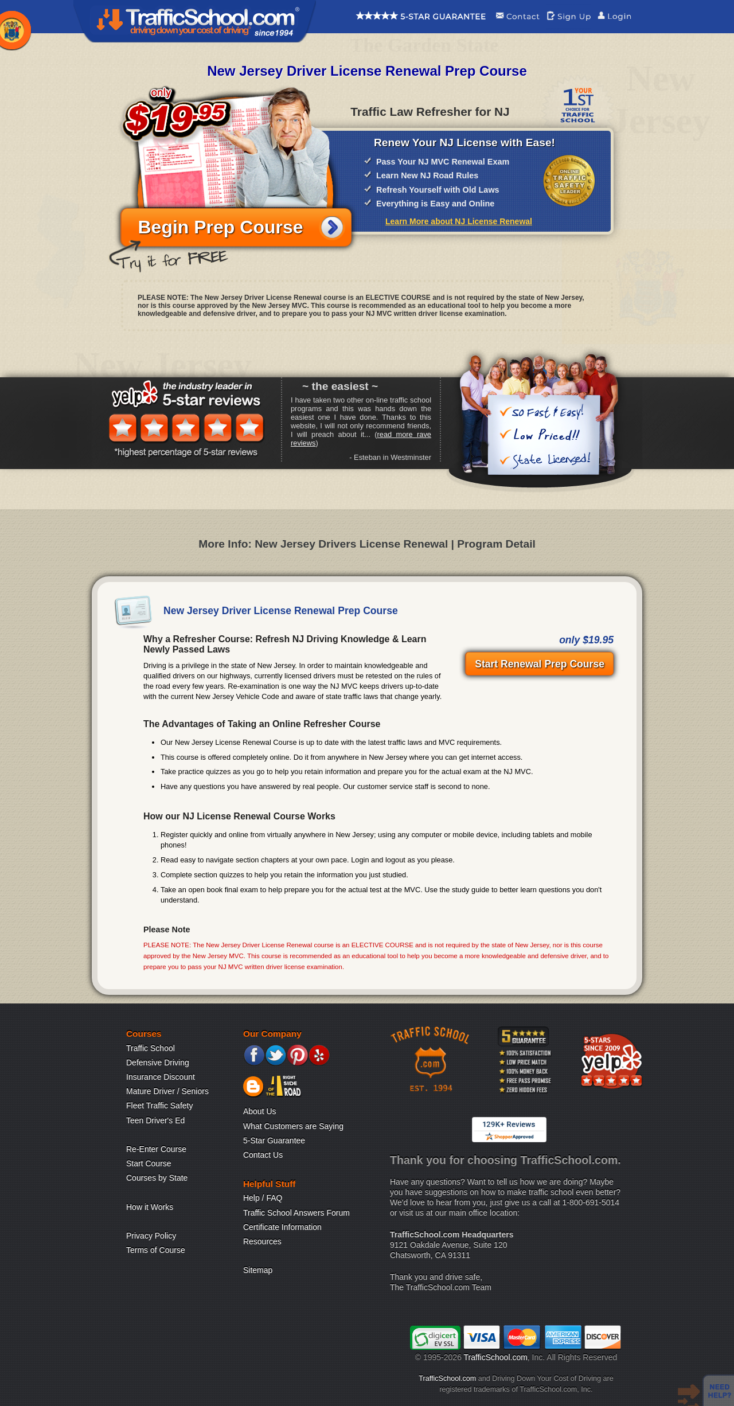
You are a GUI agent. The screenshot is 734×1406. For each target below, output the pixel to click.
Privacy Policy (151, 1235)
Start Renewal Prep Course (539, 664)
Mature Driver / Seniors (167, 1091)
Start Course (148, 1163)
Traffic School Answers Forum (296, 1212)
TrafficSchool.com (496, 1357)
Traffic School (150, 1048)
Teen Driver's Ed (155, 1120)
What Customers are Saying (293, 1126)
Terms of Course (155, 1250)
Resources (262, 1241)
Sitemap (257, 1270)
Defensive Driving (157, 1062)
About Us (259, 1111)
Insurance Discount (160, 1076)
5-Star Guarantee (274, 1140)
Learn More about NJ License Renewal (458, 221)
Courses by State (157, 1177)
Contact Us (263, 1154)
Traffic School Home (194, 21)
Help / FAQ (262, 1197)
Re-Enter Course (156, 1149)
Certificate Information (282, 1227)
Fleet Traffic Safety (159, 1105)
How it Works (149, 1207)
